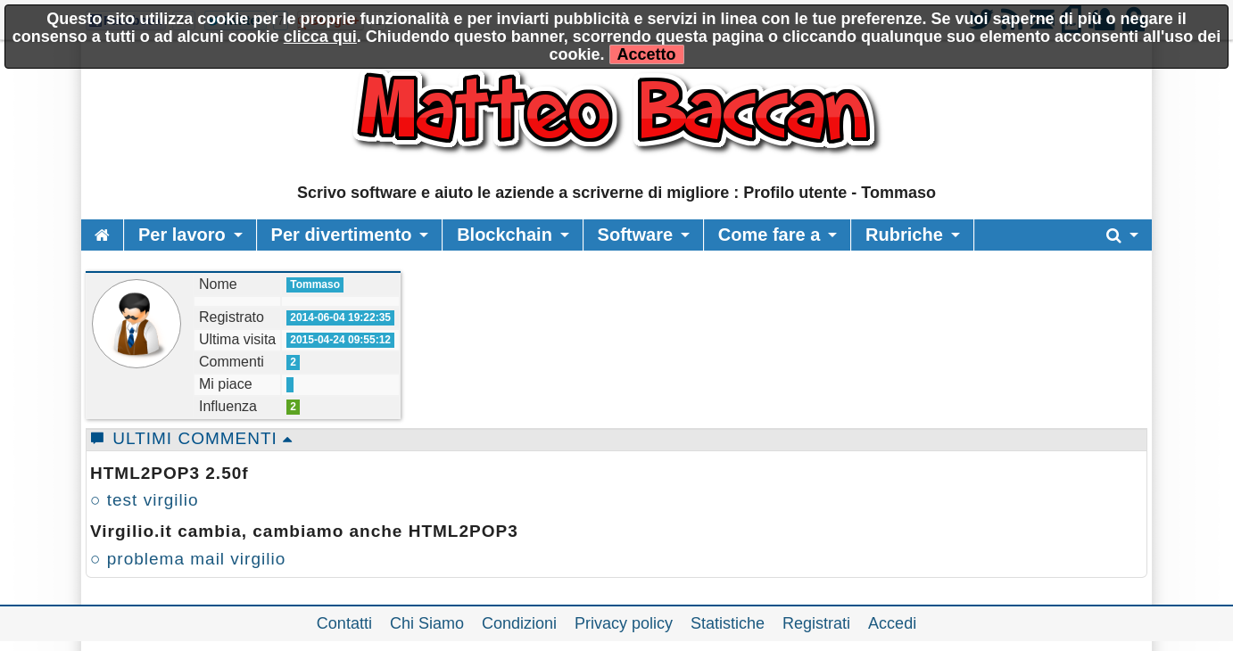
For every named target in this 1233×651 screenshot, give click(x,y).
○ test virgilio (144, 499)
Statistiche (728, 623)
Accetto (646, 54)
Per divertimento (341, 234)
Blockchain (504, 234)
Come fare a (769, 234)
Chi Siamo (427, 623)
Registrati (816, 623)
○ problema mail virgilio (187, 558)
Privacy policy (624, 623)
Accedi (892, 623)
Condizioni (519, 623)
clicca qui (320, 36)
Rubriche (904, 234)
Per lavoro (182, 234)
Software (635, 234)
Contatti (344, 623)
